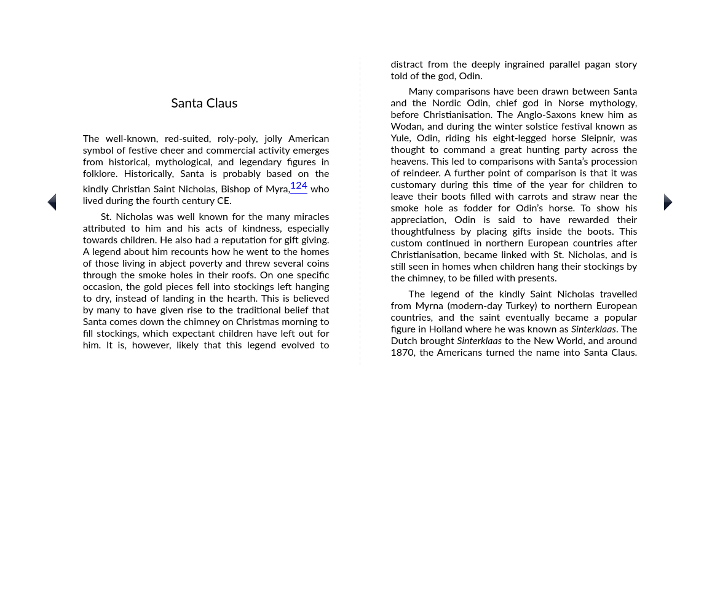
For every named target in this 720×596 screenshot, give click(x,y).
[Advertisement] (360, 508)
